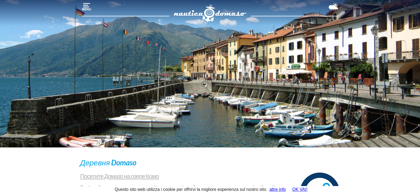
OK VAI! (300, 189)
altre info (277, 189)
